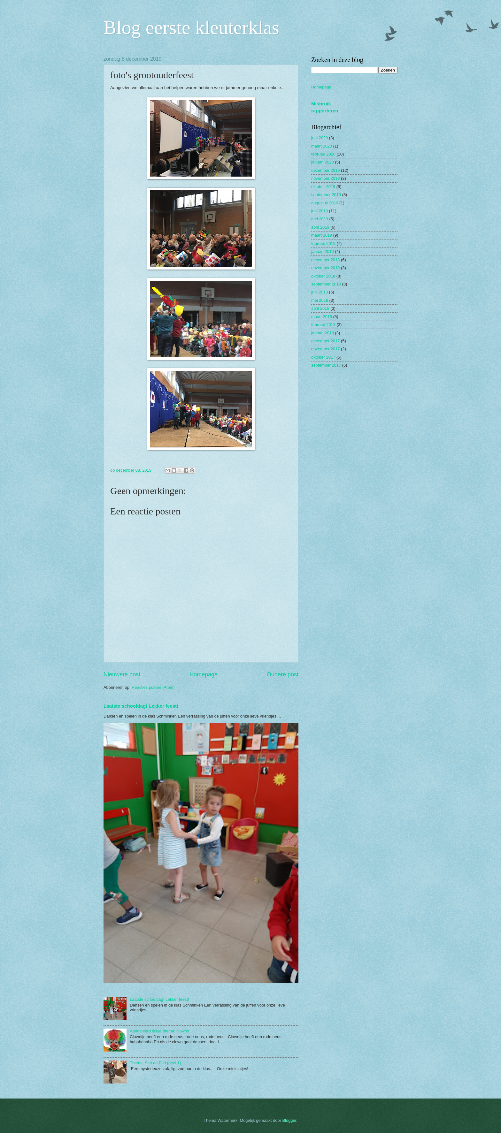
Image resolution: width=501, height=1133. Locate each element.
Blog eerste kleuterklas (191, 27)
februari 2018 (323, 324)
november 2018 (325, 267)
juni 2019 (319, 211)
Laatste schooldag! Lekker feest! (141, 706)
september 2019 (326, 194)
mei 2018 (319, 300)
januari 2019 (322, 251)
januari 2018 (322, 333)
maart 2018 (321, 316)
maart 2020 (321, 146)
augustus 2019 (324, 203)
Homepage (203, 674)
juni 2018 (319, 292)
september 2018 (326, 284)
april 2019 (320, 227)
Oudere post (282, 674)
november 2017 (325, 348)
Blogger (289, 1120)
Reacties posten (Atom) (153, 687)
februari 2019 (323, 243)
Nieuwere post (122, 674)
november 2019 (325, 178)
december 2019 (325, 170)
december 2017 (325, 340)
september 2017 (326, 365)
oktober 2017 (323, 357)
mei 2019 (319, 219)
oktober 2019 (323, 186)
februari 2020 (323, 154)
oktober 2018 (323, 276)
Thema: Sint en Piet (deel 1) (155, 1063)
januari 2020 (322, 162)
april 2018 (320, 308)
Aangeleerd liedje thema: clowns (159, 1031)
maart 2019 (321, 235)
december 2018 (325, 259)
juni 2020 (319, 137)
